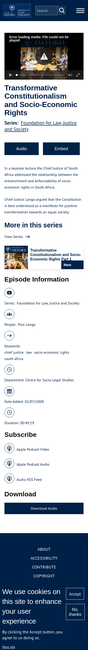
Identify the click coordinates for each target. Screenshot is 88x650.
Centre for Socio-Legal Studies (49, 380)
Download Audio (44, 508)
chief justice (14, 352)
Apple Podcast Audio (33, 464)
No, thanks (75, 612)
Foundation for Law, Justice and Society (48, 303)
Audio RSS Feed (29, 479)
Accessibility (44, 558)
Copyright (44, 576)
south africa (13, 358)
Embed (61, 148)
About (44, 549)
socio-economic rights (51, 352)
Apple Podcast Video (33, 449)
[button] (44, 56)
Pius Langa (26, 324)
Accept (75, 594)
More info (8, 647)
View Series (13, 236)
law (29, 352)
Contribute (44, 567)
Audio (21, 148)
